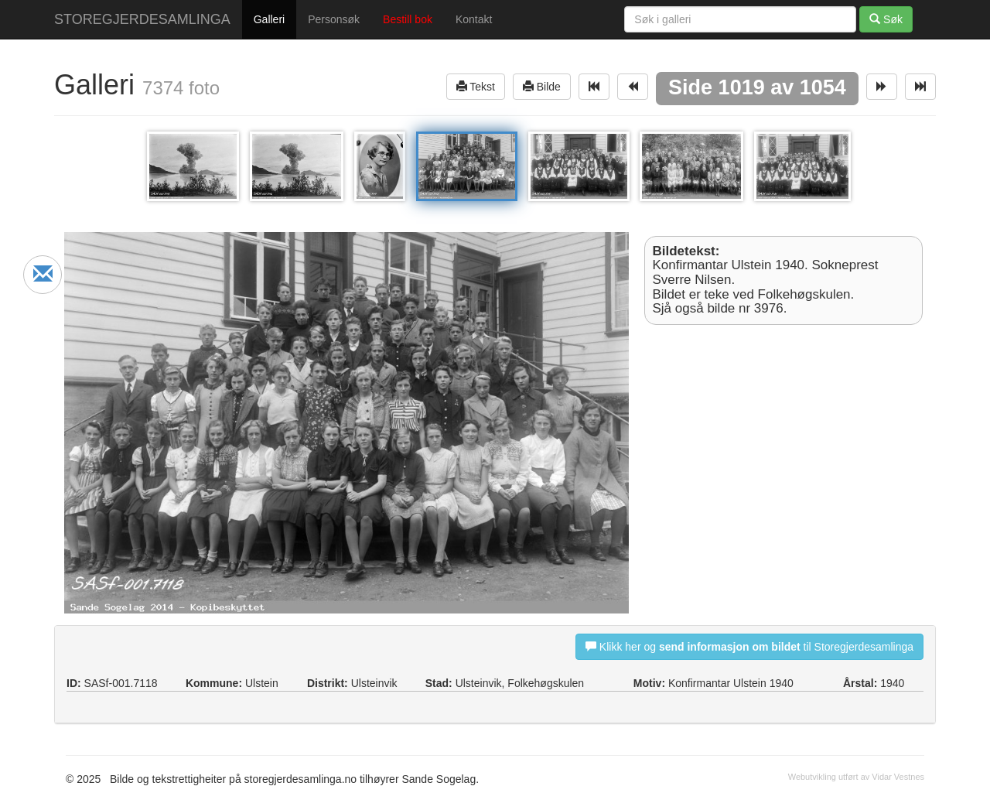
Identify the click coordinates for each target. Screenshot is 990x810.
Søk (886, 19)
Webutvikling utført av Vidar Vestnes (856, 776)
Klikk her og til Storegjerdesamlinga (749, 646)
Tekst (475, 86)
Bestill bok (407, 19)
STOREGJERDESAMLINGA (142, 19)
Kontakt (474, 19)
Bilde (542, 86)
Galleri (269, 19)
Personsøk (334, 19)
